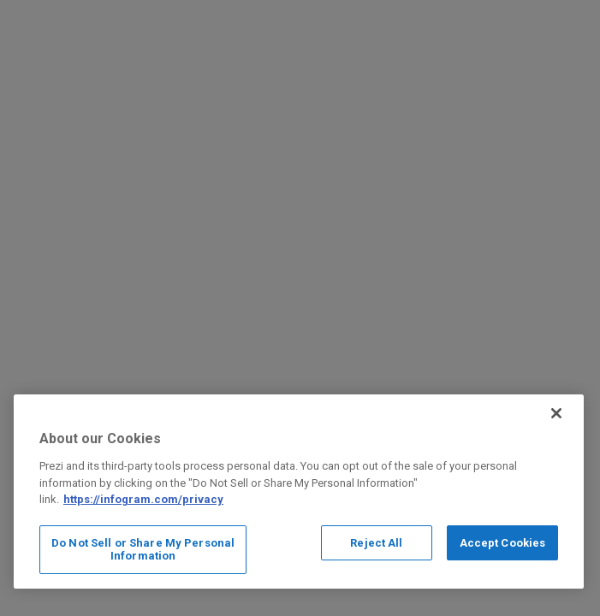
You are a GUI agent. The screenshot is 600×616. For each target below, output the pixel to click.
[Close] (556, 413)
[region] (299, 491)
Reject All (376, 542)
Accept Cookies (503, 542)
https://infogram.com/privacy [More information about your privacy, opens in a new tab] (143, 499)
